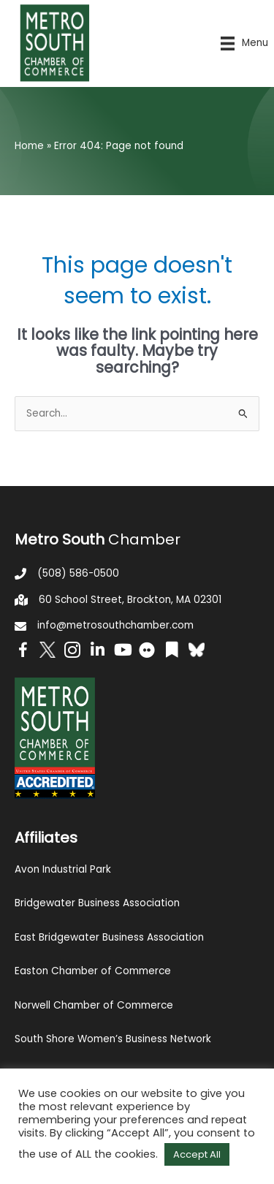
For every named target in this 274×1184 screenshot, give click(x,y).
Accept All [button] (197, 1154)
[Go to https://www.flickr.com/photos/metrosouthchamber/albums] (147, 652)
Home (29, 146)
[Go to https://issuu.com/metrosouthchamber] (172, 651)
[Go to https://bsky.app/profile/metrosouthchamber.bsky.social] (197, 650)
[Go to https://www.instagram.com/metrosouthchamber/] (72, 652)
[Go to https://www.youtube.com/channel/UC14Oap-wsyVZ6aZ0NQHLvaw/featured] (122, 651)
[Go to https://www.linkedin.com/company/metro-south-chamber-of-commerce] (97, 651)
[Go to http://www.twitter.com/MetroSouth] (47, 650)
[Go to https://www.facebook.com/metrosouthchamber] (23, 652)
